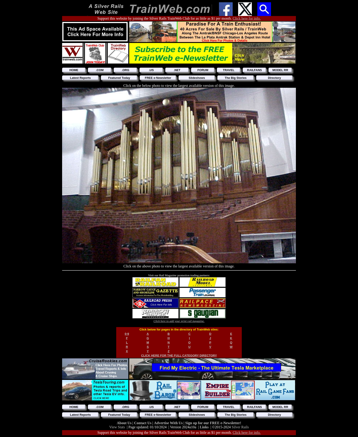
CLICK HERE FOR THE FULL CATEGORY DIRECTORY (179, 355)
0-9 (127, 334)
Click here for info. (247, 18)
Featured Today (119, 78)
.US (151, 70)
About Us (124, 423)
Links (204, 427)
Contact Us (143, 423)
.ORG (125, 70)
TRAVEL (228, 70)
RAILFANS (254, 70)
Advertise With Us (169, 423)
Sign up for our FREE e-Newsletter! (213, 423)
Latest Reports (80, 78)
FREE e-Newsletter (158, 78)
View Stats (117, 427)
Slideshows (197, 78)
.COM (100, 70)
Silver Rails (240, 427)
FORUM (202, 70)
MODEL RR (280, 70)
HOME (73, 70)
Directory (274, 78)
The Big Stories (235, 78)
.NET (177, 70)
